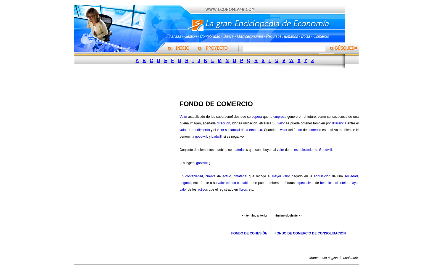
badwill (217, 136)
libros (243, 189)
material (238, 150)
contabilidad (194, 176)
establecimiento (305, 150)
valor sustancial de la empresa (239, 130)
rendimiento (201, 130)
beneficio (326, 183)
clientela (341, 183)
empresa (279, 117)
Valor (183, 117)
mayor (276, 176)
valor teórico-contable (233, 183)
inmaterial (240, 176)
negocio (185, 183)
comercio (314, 130)
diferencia (339, 123)
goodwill (201, 136)
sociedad (351, 176)
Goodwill (325, 150)
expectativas (305, 183)
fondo (298, 130)
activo (227, 176)
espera (257, 117)
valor (281, 123)
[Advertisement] (214, 82)
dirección (223, 123)
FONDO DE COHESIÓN (249, 233)
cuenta (210, 176)
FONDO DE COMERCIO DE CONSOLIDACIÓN (310, 233)
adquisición (322, 176)
